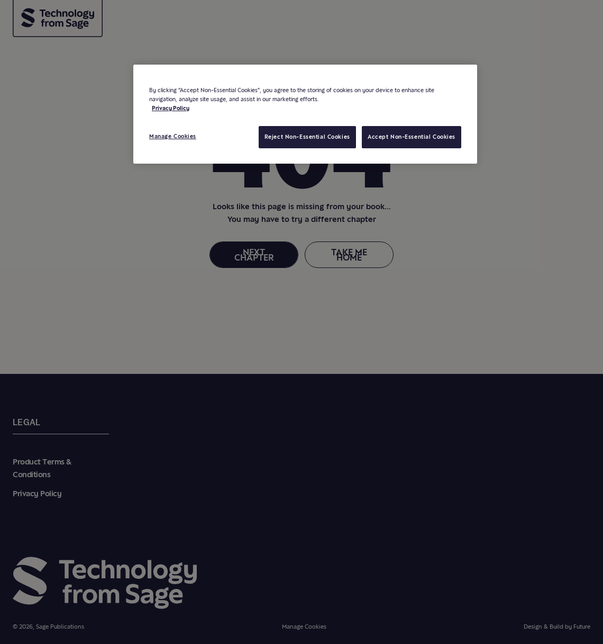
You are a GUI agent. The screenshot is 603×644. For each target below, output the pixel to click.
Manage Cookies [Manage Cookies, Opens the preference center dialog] (172, 136)
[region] (305, 114)
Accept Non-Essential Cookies (411, 136)
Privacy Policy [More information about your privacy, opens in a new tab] (170, 108)
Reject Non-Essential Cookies (307, 136)
